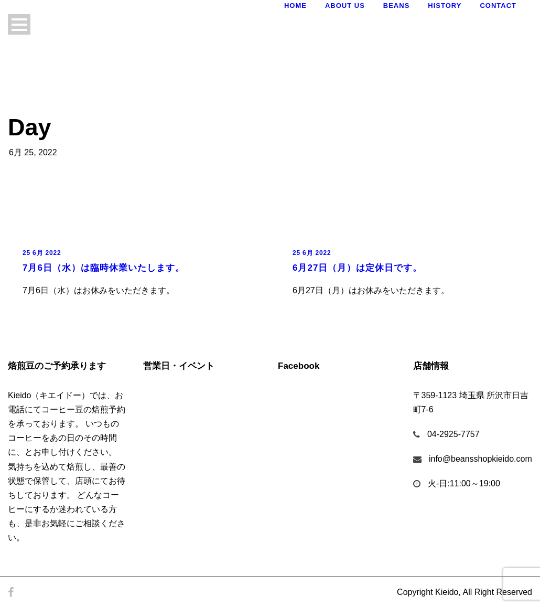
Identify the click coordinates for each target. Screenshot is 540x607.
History (444, 5)
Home (295, 5)
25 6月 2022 (42, 253)
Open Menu (19, 24)
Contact (498, 5)
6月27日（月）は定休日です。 (357, 268)
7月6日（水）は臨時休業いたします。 (104, 268)
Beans (396, 5)
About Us (345, 5)
